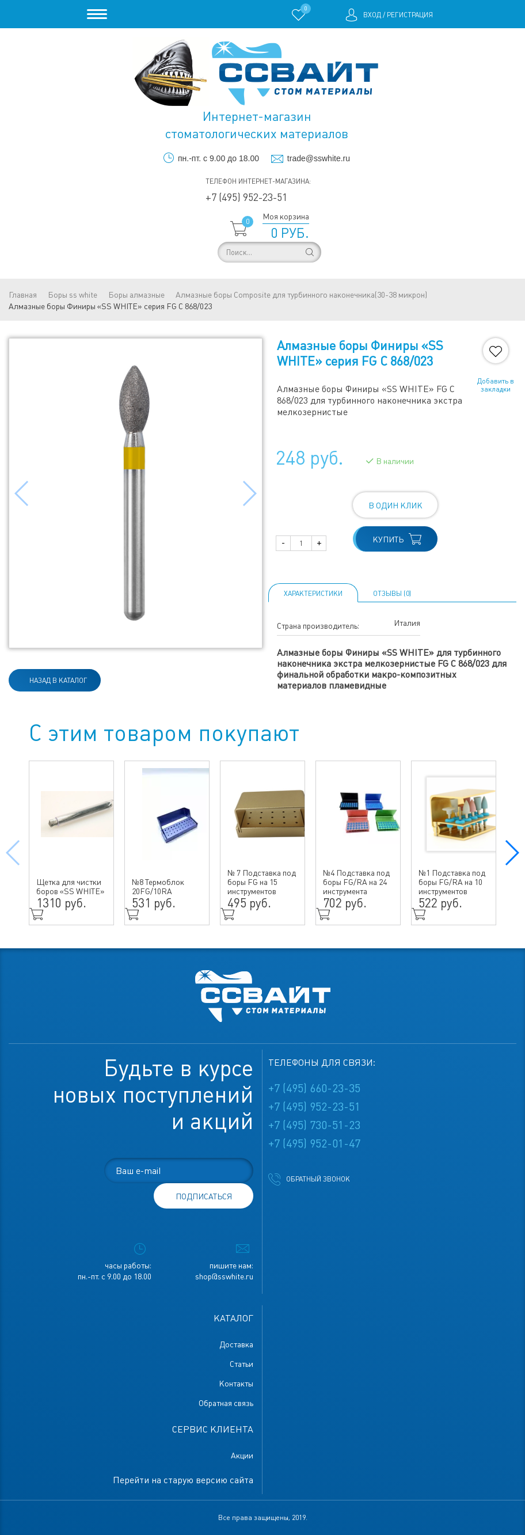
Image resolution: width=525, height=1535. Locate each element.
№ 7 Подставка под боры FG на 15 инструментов (261, 882)
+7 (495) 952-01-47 (314, 1143)
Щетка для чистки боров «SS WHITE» (70, 886)
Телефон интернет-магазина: (258, 181)
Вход (372, 15)
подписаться (204, 1196)
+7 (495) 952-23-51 (246, 197)
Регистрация (410, 15)
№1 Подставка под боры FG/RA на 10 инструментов (452, 882)
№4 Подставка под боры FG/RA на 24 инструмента (356, 882)
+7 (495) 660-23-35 (314, 1088)
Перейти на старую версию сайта (183, 1480)
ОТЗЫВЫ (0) (392, 594)
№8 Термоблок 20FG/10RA (158, 886)
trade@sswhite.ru (318, 158)
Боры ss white (72, 294)
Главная (23, 294)
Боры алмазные (136, 294)
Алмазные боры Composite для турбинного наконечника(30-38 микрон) (301, 294)
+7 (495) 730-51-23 (314, 1125)
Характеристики (313, 594)
